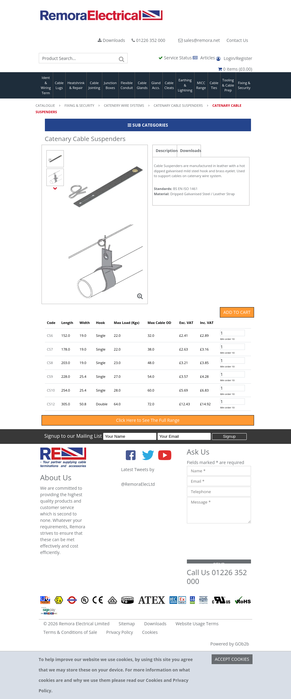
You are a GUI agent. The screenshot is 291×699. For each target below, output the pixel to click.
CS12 (51, 404)
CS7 (50, 349)
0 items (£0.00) (235, 69)
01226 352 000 (148, 40)
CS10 (51, 390)
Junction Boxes (110, 85)
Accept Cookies (232, 659)
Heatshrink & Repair (76, 85)
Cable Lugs (59, 85)
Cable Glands (142, 85)
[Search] (121, 58)
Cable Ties (213, 85)
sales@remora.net (199, 40)
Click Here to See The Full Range (148, 420)
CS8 (50, 362)
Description (166, 150)
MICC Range (201, 85)
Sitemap (127, 623)
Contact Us (237, 40)
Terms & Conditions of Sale (70, 632)
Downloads (111, 40)
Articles (204, 58)
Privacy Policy (119, 632)
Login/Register (234, 58)
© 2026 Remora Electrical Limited (76, 623)
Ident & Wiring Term (46, 85)
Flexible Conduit (127, 85)
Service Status (175, 58)
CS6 (50, 335)
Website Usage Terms (197, 623)
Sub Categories (148, 125)
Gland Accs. (156, 85)
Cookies (150, 632)
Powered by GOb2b (229, 644)
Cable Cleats (169, 85)
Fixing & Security (244, 85)
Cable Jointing (94, 85)
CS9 (50, 376)
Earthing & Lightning (185, 85)
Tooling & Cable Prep (228, 85)
